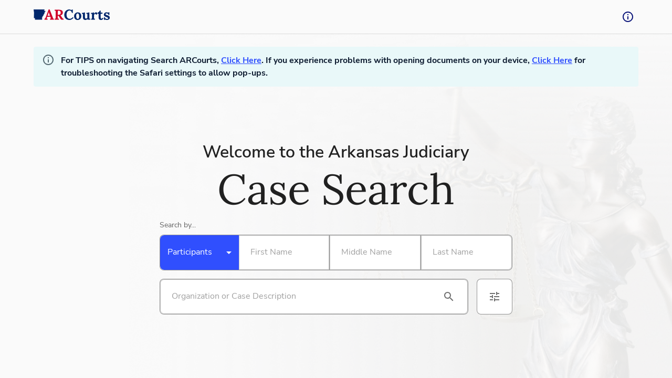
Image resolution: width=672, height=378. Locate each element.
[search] (448, 296)
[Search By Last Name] (464, 252)
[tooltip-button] (627, 17)
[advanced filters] (494, 296)
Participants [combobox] (189, 252)
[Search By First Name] (282, 252)
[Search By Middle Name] (373, 252)
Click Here (241, 60)
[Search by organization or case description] (301, 296)
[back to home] (72, 17)
